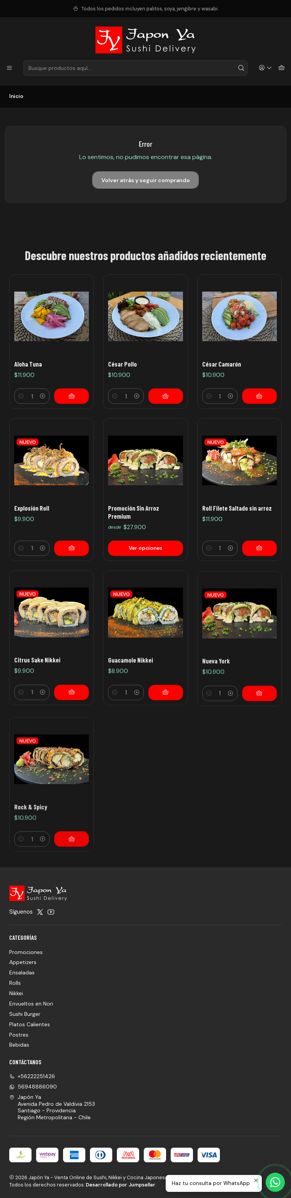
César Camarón (221, 364)
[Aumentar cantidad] (42, 396)
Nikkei (16, 993)
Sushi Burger (24, 1014)
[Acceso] (265, 68)
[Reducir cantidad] (21, 396)
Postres (18, 1034)
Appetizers (23, 962)
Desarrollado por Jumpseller (120, 1184)
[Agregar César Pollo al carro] (165, 396)
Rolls (15, 982)
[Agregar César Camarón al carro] (259, 396)
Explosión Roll (31, 534)
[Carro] (281, 68)
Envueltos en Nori (31, 1003)
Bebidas (19, 1044)
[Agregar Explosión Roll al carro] (71, 574)
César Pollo (122, 364)
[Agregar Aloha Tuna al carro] (71, 396)
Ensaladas (22, 972)
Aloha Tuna (28, 364)
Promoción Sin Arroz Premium (133, 548)
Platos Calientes (29, 1024)
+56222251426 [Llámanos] (32, 1076)
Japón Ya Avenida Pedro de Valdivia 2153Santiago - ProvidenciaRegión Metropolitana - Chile (52, 1107)
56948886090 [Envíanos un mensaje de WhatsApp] (33, 1086)
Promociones (26, 952)
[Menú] (9, 68)
